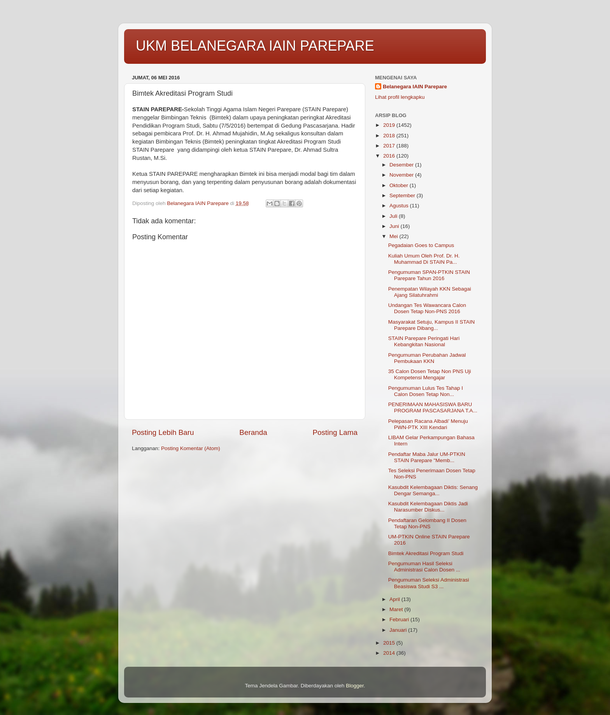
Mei (394, 236)
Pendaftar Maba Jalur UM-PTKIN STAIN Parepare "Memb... (426, 457)
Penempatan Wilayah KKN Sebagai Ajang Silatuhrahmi (429, 292)
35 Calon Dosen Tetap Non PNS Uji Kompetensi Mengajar (429, 374)
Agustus (399, 206)
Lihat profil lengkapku (400, 97)
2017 (389, 146)
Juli (394, 216)
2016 (389, 156)
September (403, 195)
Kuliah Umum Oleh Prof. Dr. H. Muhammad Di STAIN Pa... (424, 259)
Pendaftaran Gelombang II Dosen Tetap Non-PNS (427, 523)
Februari (399, 619)
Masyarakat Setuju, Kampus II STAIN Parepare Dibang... (431, 325)
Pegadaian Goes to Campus (421, 245)
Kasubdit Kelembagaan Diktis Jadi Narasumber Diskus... (428, 507)
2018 (389, 135)
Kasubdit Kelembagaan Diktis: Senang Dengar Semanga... (433, 490)
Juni (395, 226)
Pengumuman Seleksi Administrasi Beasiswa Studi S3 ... (428, 583)
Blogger (355, 686)
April (395, 599)
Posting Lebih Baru (163, 432)
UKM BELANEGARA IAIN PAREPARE (255, 46)
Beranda (253, 432)
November (402, 175)
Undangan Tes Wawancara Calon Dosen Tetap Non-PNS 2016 (427, 308)
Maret (396, 609)
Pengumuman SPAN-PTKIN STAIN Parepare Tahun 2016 (429, 275)
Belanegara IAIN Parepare (415, 86)
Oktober (399, 185)
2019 (389, 125)
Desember (402, 165)
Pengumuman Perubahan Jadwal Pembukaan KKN (427, 358)
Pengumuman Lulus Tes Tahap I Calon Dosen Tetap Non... (425, 391)
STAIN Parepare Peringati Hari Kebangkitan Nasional (424, 341)
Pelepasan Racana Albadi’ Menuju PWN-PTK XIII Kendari (428, 424)
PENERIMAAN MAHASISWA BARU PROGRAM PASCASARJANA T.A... (432, 407)
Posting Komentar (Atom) (190, 448)
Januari (398, 630)
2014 (389, 653)
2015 (389, 643)
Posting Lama (335, 432)
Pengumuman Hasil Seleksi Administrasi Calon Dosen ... (424, 567)
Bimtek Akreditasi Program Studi (426, 553)
